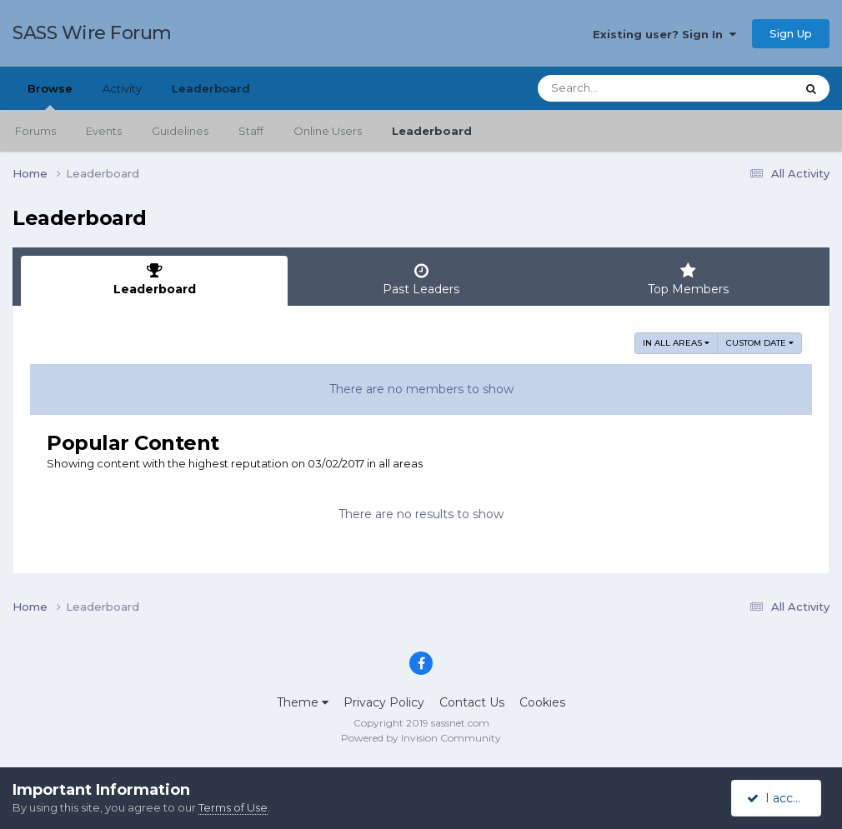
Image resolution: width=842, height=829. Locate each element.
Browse (50, 96)
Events (104, 130)
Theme (302, 702)
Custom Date (760, 342)
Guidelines (180, 130)
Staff (250, 130)
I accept (779, 798)
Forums (35, 130)
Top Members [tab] (688, 279)
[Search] (620, 88)
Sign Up (790, 33)
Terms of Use (233, 807)
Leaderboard (432, 130)
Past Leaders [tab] (421, 279)
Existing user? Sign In (664, 34)
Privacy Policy (383, 702)
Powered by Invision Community (421, 738)
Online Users (327, 130)
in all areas (676, 342)
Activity (122, 88)
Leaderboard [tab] (154, 279)
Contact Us (471, 702)
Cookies (542, 702)
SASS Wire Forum (92, 33)
